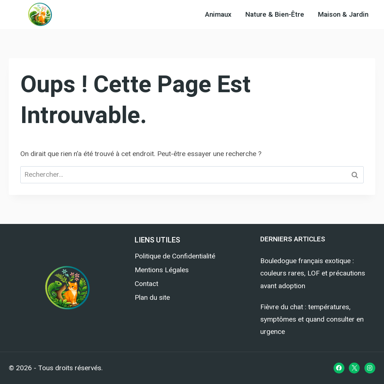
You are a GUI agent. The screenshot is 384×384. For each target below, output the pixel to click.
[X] (354, 368)
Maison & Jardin (343, 14)
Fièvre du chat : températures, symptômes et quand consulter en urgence (312, 319)
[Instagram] (369, 368)
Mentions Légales (162, 270)
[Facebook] (339, 368)
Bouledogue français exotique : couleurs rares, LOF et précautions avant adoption (312, 273)
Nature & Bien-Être (274, 14)
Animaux (218, 14)
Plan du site (152, 297)
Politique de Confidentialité (175, 256)
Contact (146, 283)
